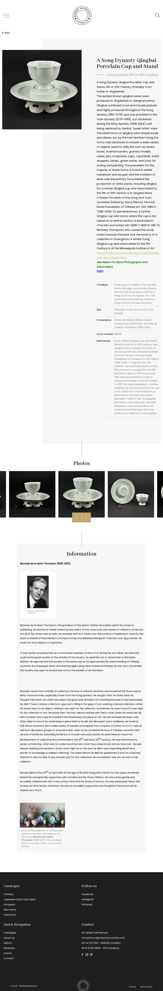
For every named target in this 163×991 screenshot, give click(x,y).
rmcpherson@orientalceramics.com (103, 938)
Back (6, 33)
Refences (9, 948)
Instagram (88, 899)
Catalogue (10, 932)
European (9, 904)
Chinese (8, 894)
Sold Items (10, 915)
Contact (9, 958)
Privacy (132, 986)
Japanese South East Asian (20, 899)
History (8, 943)
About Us (9, 938)
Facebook (87, 894)
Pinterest (87, 904)
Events (8, 953)
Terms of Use (146, 986)
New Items (10, 909)
